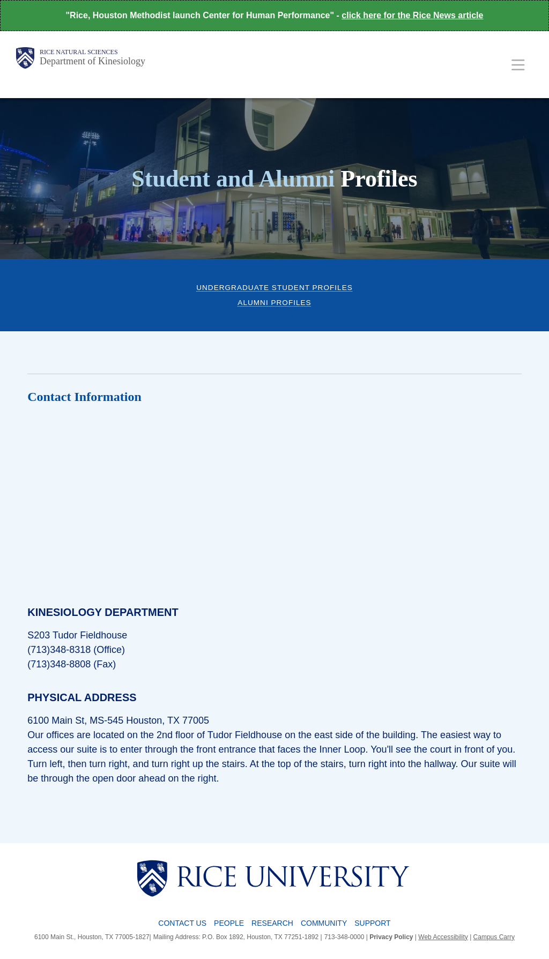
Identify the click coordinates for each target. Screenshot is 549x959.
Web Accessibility (443, 937)
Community (324, 923)
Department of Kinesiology (92, 61)
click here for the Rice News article (412, 15)
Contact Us (182, 923)
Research (272, 923)
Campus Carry (494, 937)
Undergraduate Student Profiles (274, 288)
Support (372, 923)
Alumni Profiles (274, 303)
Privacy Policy (391, 937)
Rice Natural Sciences (79, 52)
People (229, 923)
